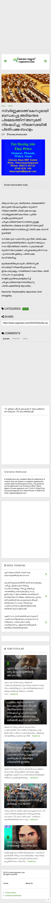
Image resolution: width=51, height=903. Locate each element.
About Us (29, 883)
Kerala (10, 106)
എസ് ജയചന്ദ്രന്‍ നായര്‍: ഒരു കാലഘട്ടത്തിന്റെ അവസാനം (23, 672)
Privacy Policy (10, 893)
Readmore (14, 694)
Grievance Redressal (13, 896)
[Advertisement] (24, 28)
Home (3, 106)
